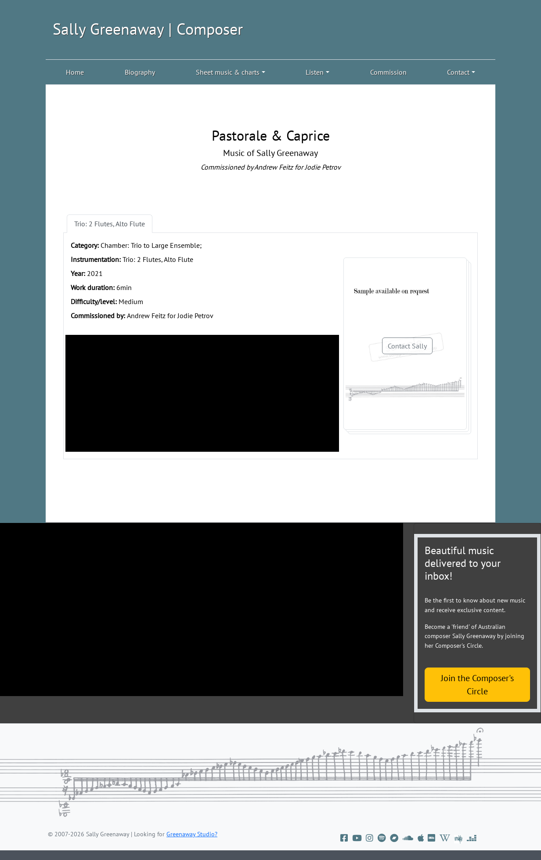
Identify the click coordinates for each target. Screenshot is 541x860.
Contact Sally (407, 345)
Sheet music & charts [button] (228, 72)
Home (75, 72)
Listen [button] (315, 72)
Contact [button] (458, 72)
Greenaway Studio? (191, 834)
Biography (140, 72)
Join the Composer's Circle (477, 684)
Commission (388, 72)
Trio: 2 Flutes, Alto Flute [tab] (109, 223)
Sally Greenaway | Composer (148, 28)
